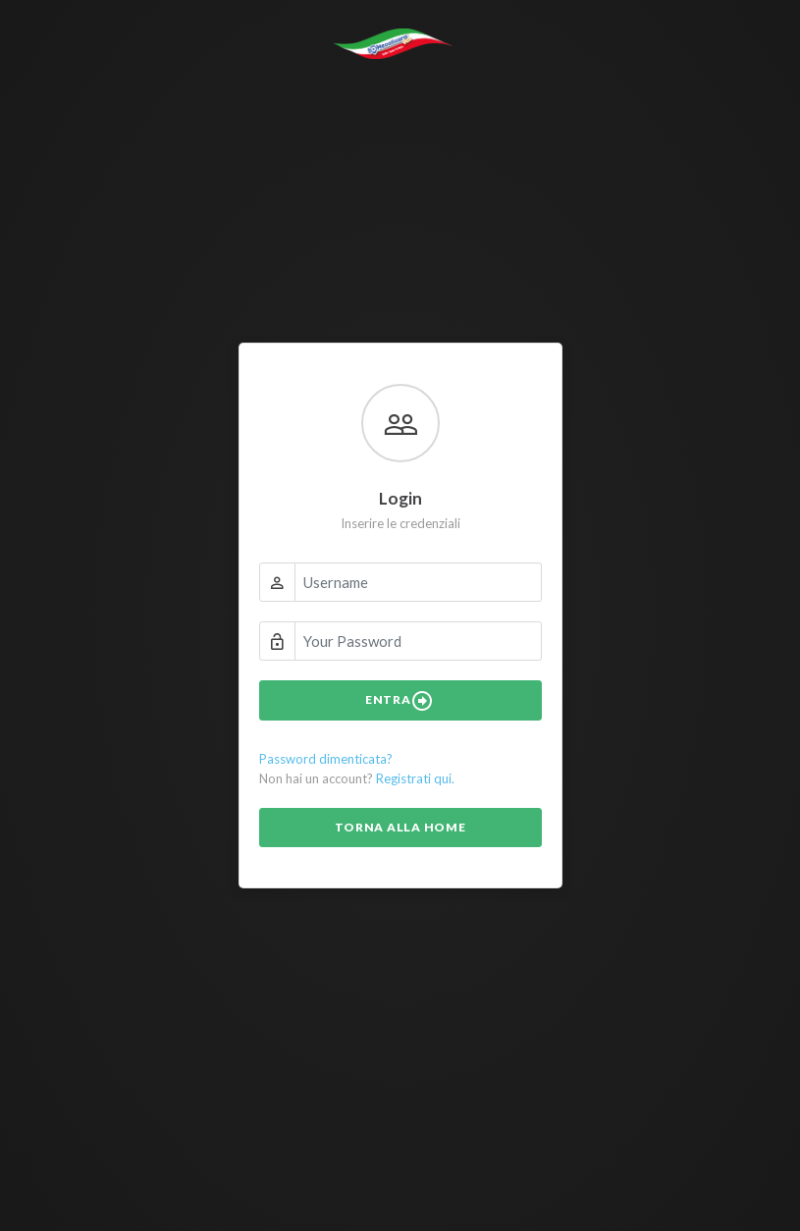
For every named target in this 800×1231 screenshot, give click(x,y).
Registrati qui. (415, 778)
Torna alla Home (400, 827)
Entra (400, 701)
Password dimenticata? (326, 759)
